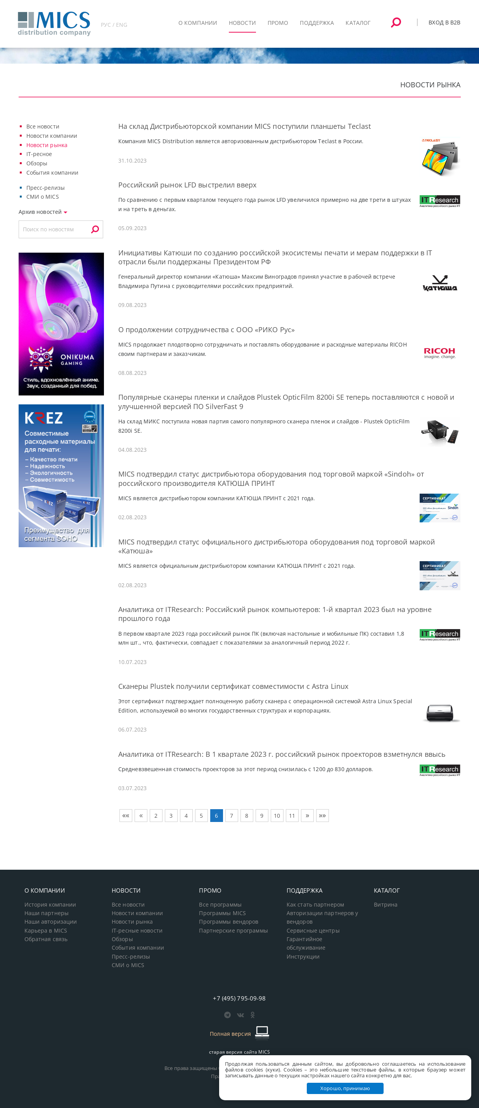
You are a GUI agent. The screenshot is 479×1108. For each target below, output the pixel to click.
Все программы (220, 904)
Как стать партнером (315, 904)
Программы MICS (222, 913)
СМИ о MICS (42, 196)
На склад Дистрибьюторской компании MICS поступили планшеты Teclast (244, 126)
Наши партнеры (46, 913)
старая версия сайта (239, 1052)
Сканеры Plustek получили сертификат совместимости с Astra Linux (233, 686)
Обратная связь (46, 939)
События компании (52, 172)
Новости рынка (47, 145)
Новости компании (52, 135)
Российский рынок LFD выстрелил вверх (187, 184)
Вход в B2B (444, 22)
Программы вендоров (228, 921)
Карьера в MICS (45, 930)
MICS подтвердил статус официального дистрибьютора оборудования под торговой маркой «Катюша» (276, 546)
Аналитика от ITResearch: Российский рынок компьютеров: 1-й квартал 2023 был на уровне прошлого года (275, 614)
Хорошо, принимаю (345, 1088)
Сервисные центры (313, 930)
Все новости (42, 126)
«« (125, 815)
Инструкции (303, 956)
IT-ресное (39, 154)
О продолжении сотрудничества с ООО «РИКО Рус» (206, 329)
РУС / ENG (114, 24)
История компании (50, 904)
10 (277, 815)
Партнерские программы (233, 930)
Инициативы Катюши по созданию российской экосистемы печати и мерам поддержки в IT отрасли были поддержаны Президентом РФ (275, 257)
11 (292, 815)
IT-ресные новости (137, 930)
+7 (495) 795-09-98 (239, 998)
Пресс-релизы (45, 187)
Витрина (386, 904)
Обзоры (37, 163)
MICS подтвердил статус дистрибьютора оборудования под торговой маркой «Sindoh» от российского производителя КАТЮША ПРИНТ (271, 478)
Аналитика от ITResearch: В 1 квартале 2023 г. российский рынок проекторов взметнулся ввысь (282, 754)
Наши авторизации (50, 921)
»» (322, 815)
